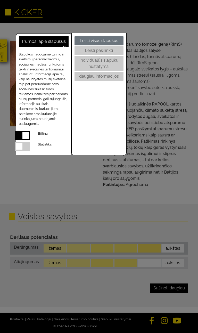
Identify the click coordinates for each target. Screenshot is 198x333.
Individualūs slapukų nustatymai (99, 63)
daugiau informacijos (99, 76)
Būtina (43, 133)
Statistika (45, 144)
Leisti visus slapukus (99, 40)
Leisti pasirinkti (99, 50)
